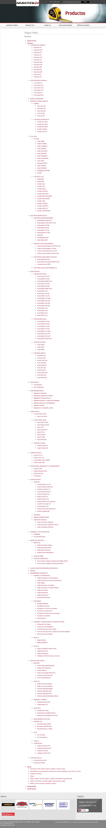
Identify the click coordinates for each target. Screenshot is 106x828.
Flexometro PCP (38, 57)
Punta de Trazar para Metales (45, 634)
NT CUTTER (33, 136)
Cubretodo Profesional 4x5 (44, 748)
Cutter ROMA (40, 141)
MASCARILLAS (38, 721)
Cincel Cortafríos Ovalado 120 (45, 486)
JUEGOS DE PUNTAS (39, 342)
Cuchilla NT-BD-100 (42, 208)
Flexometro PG (38, 52)
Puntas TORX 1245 (42, 360)
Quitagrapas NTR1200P (43, 170)
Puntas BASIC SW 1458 (43, 303)
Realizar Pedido (65, 25)
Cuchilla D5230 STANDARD (44, 196)
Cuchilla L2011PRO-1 (42, 193)
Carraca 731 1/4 (38, 455)
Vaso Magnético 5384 (42, 237)
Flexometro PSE (38, 64)
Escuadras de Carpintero (43, 615)
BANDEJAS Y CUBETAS (40, 699)
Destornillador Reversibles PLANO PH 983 (48, 261)
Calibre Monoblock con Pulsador (45, 585)
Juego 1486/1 (40, 347)
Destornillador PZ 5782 (43, 227)
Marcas (48, 25)
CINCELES (37, 482)
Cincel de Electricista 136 (43, 491)
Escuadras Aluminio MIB (40, 760)
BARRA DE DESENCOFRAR (41, 517)
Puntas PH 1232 (41, 367)
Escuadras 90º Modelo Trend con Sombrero (48, 613)
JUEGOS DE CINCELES (40, 519)
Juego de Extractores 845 (40, 471)
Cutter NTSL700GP (42, 151)
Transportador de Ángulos (44, 624)
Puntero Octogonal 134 (43, 494)
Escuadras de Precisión (43, 606)
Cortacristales (37, 476)
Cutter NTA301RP (42, 153)
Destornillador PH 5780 (43, 225)
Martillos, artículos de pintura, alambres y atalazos (43, 783)
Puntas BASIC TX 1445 (43, 296)
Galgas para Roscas (42, 651)
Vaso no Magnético (39, 387)
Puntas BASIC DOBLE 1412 (44, 288)
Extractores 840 (38, 468)
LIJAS (35, 732)
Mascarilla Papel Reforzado (44, 726)
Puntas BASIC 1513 (42, 310)
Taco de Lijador (41, 734)
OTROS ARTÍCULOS (35, 757)
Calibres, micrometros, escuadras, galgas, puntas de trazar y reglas (47, 781)
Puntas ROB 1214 (42, 365)
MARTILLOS (37, 542)
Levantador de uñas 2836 (43, 264)
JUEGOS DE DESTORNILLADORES (43, 243)
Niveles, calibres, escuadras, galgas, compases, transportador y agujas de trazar (51, 778)
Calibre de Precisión (42, 590)
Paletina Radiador (41, 670)
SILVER (39, 173)
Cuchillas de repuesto (35, 773)
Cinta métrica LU (38, 83)
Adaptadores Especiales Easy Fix (42, 398)
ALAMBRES (37, 534)
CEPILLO (36, 741)
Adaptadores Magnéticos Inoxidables (43, 395)
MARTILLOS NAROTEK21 (37, 540)
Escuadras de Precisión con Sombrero (47, 608)
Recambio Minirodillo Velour (44, 691)
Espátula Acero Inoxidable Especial (46, 713)
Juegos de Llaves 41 (42, 445)
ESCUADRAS (37, 601)
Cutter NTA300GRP (42, 156)
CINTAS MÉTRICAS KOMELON (38, 80)
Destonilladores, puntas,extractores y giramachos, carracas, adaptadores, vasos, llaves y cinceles (55, 771)
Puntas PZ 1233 (41, 370)
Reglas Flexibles (41, 640)
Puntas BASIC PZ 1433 (43, 321)
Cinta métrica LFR (38, 85)
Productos (30, 25)
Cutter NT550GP (41, 148)
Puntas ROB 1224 (42, 377)
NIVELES (32, 570)
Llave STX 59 (40, 432)
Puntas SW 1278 (41, 375)
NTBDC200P (40, 181)
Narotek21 (28, 3)
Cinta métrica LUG (38, 90)
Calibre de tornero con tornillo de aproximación (49, 580)
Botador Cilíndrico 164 (43, 499)
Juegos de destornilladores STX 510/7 (47, 251)
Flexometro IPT (38, 76)
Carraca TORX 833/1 (39, 462)
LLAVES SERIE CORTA (40, 414)
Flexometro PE (37, 55)
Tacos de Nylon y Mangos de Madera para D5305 (50, 563)
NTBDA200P (40, 179)
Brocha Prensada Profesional (44, 675)
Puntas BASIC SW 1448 (43, 300)
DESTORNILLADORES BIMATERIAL (43, 218)
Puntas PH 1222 (41, 355)
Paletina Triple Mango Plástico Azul (46, 672)
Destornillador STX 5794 (43, 232)
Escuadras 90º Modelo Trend (44, 611)
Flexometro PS (37, 47)
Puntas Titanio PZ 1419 (43, 276)
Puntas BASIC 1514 (42, 308)
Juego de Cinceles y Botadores (45, 522)
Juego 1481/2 (40, 344)
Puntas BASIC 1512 (42, 313)
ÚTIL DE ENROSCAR (39, 536)
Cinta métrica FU (38, 92)
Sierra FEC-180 (41, 111)
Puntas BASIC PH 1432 (43, 324)
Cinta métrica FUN (38, 95)
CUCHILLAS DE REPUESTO (41, 119)
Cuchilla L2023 (41, 186)
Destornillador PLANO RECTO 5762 (46, 223)
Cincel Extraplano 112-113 (44, 484)
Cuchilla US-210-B (42, 131)
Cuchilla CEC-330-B (42, 121)
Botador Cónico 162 (42, 496)
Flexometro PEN (38, 62)
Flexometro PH (37, 59)
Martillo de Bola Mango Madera (45, 552)
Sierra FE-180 (40, 113)
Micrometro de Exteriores (43, 597)
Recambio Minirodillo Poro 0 (44, 693)
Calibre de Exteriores (42, 595)
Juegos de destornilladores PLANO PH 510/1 (49, 246)
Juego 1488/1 (40, 349)
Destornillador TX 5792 (43, 230)
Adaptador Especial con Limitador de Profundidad (46, 400)
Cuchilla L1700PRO (42, 203)
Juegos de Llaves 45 (42, 448)
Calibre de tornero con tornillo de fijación (47, 578)
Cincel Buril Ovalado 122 (43, 489)
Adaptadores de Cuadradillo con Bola (43, 407)
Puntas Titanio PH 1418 (43, 283)
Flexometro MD (38, 67)
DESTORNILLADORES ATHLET (38, 215)
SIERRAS (36, 103)
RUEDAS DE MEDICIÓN (36, 98)
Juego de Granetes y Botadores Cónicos (47, 524)
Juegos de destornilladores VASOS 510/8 (48, 253)
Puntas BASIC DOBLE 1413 (44, 281)
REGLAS (36, 637)
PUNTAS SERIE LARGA (40, 319)
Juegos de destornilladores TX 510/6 (46, 248)
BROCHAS (36, 663)
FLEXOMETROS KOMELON (37, 45)
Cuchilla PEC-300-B (42, 124)
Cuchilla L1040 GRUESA (43, 210)
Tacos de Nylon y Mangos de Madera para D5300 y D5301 (52, 561)
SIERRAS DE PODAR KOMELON (39, 101)
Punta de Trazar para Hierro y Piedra (46, 629)
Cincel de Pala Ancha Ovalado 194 (46, 508)
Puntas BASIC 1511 (42, 315)
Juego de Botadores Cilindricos (45, 527)
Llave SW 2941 (41, 434)
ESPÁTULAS (37, 708)
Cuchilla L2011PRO (42, 191)
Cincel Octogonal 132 (42, 506)
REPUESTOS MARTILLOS (41, 558)
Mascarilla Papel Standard (44, 724)
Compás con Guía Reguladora (45, 626)
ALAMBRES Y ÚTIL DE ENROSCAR (39, 531)
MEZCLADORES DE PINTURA (42, 719)
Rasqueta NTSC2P (42, 163)
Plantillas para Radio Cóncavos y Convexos (48, 655)
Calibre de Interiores (42, 592)
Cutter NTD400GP (42, 168)
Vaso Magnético (38, 384)
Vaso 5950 (40, 235)
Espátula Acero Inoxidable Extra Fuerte (47, 715)
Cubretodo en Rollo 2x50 (43, 753)
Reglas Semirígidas (42, 642)
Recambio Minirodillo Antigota (45, 688)
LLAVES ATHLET (34, 411)
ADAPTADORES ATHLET (37, 390)
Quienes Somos (12, 25)
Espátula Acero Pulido (43, 710)
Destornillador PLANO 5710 (44, 220)
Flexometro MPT (38, 72)
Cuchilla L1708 (41, 201)
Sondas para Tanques (39, 762)
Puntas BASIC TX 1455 (43, 326)
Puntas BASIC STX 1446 (43, 298)
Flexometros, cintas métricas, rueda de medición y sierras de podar (47, 768)
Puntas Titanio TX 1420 (43, 293)
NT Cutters (36, 138)
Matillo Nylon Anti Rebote (43, 550)
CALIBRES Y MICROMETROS (42, 575)
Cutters (32, 776)
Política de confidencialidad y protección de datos (85, 822)
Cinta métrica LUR (38, 87)
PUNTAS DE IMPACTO (40, 353)
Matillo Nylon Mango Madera (44, 545)
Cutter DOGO (40, 160)
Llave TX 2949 (41, 437)
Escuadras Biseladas (42, 603)
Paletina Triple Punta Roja (44, 668)
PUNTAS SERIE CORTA (40, 274)
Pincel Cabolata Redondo (43, 677)
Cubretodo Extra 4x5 (42, 750)
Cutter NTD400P (41, 165)
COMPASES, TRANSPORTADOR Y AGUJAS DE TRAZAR (49, 621)
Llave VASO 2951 (41, 439)
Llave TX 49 (40, 427)
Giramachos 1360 (38, 473)
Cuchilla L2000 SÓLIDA (43, 198)
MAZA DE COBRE (38, 556)
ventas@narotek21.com (7, 825)
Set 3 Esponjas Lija (42, 737)
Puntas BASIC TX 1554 (43, 328)
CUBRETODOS (38, 743)
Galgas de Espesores (42, 653)
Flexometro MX (38, 69)
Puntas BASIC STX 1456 (43, 331)
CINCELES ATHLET (35, 479)
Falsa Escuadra (41, 618)
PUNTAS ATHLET (35, 271)
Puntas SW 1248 (41, 362)
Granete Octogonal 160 (43, 511)
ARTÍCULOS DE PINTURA (37, 660)
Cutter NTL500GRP (42, 146)
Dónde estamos (83, 25)
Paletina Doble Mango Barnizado (45, 665)
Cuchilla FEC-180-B (42, 126)
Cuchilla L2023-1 (41, 188)
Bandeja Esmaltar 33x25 (43, 702)
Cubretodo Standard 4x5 (43, 745)
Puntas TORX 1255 (42, 372)
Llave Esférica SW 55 (42, 422)
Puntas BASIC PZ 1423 (43, 278)
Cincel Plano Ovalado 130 (44, 504)
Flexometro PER (38, 50)
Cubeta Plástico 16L (42, 704)
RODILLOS (37, 681)
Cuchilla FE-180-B (42, 129)
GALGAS (36, 646)
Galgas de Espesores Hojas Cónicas (46, 648)
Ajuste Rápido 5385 (42, 240)
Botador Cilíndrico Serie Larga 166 (46, 501)
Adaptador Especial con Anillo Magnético (44, 403)
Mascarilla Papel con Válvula (44, 728)
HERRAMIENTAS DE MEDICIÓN (38, 573)
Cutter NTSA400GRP (42, 158)
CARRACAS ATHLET (35, 452)
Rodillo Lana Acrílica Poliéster (45, 686)
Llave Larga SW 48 (42, 429)
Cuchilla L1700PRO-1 (42, 206)
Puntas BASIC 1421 (42, 291)
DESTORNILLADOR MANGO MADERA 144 (45, 268)
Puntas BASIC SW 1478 (43, 333)
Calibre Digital (40, 582)
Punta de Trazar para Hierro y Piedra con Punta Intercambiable (53, 631)
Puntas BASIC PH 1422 (43, 286)
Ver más (83, 810)
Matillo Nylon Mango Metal (44, 547)
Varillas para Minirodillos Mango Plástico (47, 696)
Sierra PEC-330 (41, 108)
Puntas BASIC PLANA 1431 (44, 338)
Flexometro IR (37, 74)
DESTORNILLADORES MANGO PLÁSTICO (45, 257)
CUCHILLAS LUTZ (38, 176)
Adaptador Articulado (39, 405)
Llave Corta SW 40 (42, 416)
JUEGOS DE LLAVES (39, 443)
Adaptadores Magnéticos (40, 393)
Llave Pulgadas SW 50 (43, 424)
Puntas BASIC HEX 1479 (43, 336)
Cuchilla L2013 (41, 184)
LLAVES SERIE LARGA (40, 420)
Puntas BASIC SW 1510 (43, 305)
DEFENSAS (37, 514)
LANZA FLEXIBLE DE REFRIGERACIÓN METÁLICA (44, 568)
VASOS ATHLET (34, 382)
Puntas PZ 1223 (41, 358)
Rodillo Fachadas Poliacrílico (44, 683)
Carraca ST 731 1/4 (39, 457)
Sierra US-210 (41, 115)
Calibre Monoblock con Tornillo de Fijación (48, 587)
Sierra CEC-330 (41, 106)
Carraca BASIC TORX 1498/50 (42, 460)
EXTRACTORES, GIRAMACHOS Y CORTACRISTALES (44, 466)
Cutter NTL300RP (41, 143)
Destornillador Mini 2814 (43, 259)
